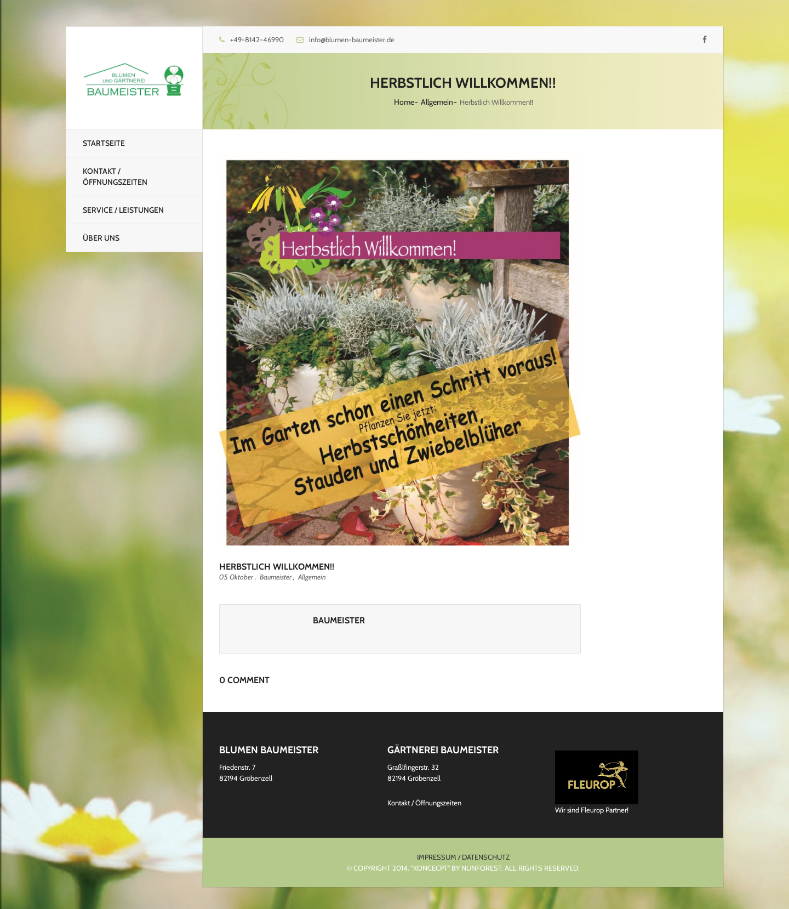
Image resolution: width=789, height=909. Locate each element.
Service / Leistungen (123, 210)
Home (404, 102)
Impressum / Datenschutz (463, 857)
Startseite (104, 143)
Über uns (101, 238)
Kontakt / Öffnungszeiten (115, 176)
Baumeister (275, 576)
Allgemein (437, 102)
